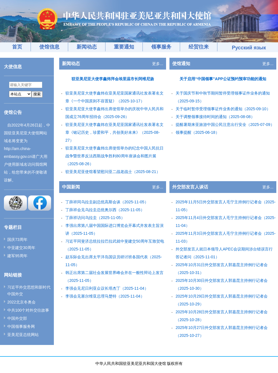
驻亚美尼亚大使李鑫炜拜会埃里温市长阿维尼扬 (113, 79)
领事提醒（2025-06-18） (197, 132)
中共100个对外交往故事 (28, 310)
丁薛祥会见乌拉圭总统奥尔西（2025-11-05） (104, 210)
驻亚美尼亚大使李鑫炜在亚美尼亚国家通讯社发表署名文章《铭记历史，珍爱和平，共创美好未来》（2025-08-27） (114, 132)
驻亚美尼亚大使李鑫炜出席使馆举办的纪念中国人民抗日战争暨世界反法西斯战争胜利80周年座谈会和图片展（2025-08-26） (114, 156)
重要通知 (124, 47)
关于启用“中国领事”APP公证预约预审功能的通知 (223, 79)
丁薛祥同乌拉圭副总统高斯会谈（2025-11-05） (106, 202)
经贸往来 (199, 47)
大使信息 (13, 66)
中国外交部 (17, 318)
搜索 (37, 94)
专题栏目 (13, 227)
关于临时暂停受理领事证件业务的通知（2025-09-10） (223, 109)
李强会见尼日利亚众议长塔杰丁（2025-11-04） (106, 288)
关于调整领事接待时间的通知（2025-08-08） (215, 116)
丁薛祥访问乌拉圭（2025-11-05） (95, 217)
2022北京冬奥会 (21, 302)
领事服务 (161, 47)
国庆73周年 (17, 239)
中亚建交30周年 (21, 247)
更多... (157, 63)
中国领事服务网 (21, 326)
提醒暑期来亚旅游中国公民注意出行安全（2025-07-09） (225, 124)
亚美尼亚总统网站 (23, 334)
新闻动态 (87, 47)
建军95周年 (17, 256)
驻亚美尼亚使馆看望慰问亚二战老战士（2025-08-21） (112, 171)
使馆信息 (49, 47)
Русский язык (249, 47)
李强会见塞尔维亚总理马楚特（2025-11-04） (104, 296)
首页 (17, 47)
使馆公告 (13, 112)
